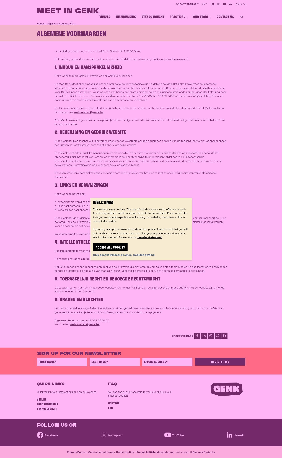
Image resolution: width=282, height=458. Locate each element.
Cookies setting (144, 255)
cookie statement (150, 237)
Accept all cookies (110, 247)
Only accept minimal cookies (112, 254)
